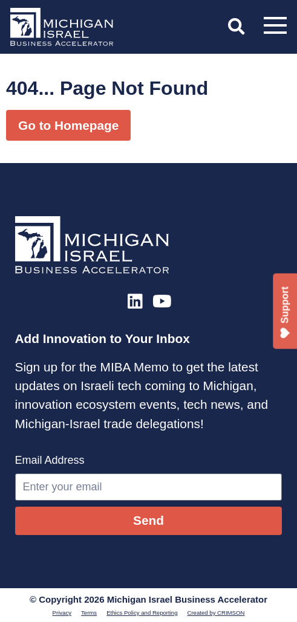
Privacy (62, 612)
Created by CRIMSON (216, 612)
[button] (236, 26)
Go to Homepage (68, 125)
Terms (89, 612)
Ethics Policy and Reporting (141, 612)
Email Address (50, 460)
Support (285, 312)
